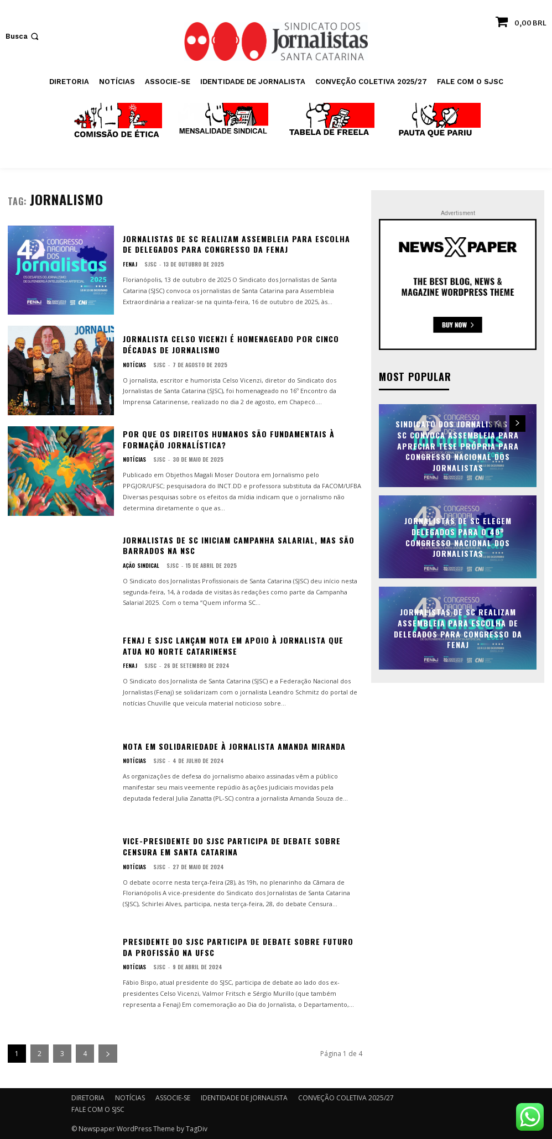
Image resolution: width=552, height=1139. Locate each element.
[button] (23, 36)
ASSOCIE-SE (172, 1098)
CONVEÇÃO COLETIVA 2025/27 (346, 1098)
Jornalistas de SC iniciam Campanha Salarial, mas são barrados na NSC (239, 545)
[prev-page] (497, 423)
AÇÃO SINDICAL (141, 565)
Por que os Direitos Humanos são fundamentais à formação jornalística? (229, 439)
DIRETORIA (88, 1098)
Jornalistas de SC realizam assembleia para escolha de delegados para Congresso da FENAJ (236, 244)
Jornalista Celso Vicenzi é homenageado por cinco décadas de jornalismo (231, 344)
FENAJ (129, 264)
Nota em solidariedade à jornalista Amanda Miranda (234, 746)
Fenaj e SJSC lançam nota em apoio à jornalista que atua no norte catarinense (233, 645)
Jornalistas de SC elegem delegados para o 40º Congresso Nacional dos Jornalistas (458, 536)
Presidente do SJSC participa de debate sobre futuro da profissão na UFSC (238, 947)
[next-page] (107, 1053)
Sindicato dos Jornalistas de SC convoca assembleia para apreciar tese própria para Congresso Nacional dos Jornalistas (457, 444)
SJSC (149, 264)
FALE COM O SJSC (97, 1109)
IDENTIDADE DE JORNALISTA (244, 1098)
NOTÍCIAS (134, 365)
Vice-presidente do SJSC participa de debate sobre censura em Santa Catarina (232, 846)
